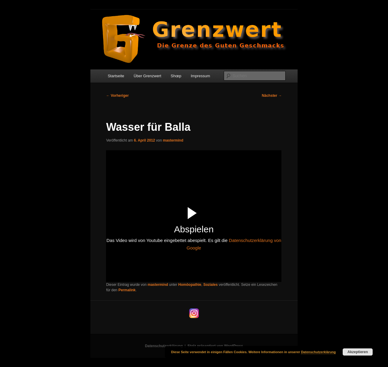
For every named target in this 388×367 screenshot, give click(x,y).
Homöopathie (190, 285)
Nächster (272, 95)
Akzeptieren (357, 352)
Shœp (176, 76)
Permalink (126, 290)
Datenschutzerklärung (164, 346)
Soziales (210, 285)
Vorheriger (117, 95)
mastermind (173, 140)
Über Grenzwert (147, 76)
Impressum (200, 76)
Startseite (116, 76)
